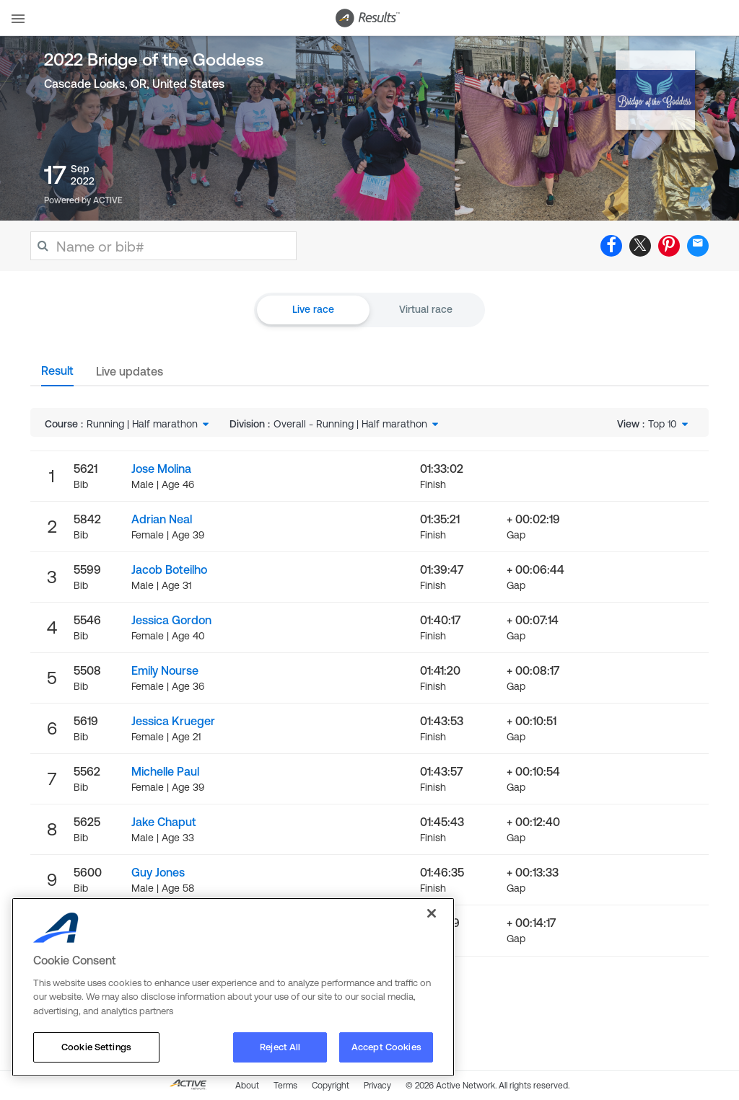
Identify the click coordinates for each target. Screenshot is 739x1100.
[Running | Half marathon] (149, 424)
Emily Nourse (164, 670)
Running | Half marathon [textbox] (142, 424)
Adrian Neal (161, 519)
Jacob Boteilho (169, 569)
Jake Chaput (163, 821)
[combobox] (149, 424)
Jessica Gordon (171, 619)
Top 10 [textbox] (662, 424)
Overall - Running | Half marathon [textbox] (350, 424)
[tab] (57, 374)
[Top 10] (669, 424)
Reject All (280, 1047)
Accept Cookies (386, 1047)
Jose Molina (161, 468)
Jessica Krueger (173, 720)
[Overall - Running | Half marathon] (357, 424)
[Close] (431, 913)
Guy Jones (158, 872)
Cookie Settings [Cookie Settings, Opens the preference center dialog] (96, 1047)
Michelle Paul (165, 771)
